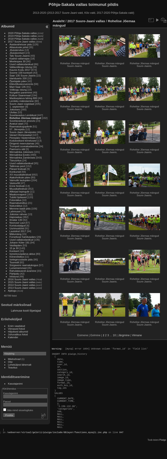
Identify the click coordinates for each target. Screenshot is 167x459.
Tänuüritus (16, 160)
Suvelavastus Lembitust (23, 115)
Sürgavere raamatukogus (24, 265)
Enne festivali (17, 185)
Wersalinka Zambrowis (22, 157)
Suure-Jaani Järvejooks (23, 132)
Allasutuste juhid (19, 47)
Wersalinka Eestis (20, 154)
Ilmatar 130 (16, 219)
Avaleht (59, 21)
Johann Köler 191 (20, 242)
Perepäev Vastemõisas (23, 137)
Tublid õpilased (18, 197)
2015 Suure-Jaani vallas (21, 282)
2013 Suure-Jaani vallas (21, 287)
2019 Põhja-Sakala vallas (22, 35)
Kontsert (14, 251)
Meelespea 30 (18, 61)
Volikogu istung (18, 89)
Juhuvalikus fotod (18, 334)
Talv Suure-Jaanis (20, 55)
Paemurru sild (17, 149)
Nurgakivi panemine (21, 92)
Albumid (7, 26)
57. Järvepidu (17, 129)
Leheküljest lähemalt (19, 364)
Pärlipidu (15, 273)
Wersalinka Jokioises (21, 151)
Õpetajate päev (18, 81)
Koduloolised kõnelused (23, 140)
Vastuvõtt (15, 183)
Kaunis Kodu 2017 (20, 69)
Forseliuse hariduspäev (23, 236)
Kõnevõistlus (17, 256)
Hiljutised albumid (18, 331)
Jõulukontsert (17, 52)
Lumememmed (18, 268)
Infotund (14, 276)
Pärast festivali (18, 168)
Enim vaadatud (16, 325)
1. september (17, 106)
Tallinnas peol (17, 166)
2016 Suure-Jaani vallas (21, 279)
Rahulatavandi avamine (23, 270)
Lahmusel (15, 211)
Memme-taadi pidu (20, 208)
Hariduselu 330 (18, 78)
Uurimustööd (17, 228)
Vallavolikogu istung (21, 67)
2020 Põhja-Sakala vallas (22, 33)
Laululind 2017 (18, 231)
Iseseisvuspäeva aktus (22, 253)
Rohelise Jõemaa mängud (25, 117)
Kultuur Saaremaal (20, 95)
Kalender (13, 337)
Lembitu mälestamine (22, 101)
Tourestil (14, 262)
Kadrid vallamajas (20, 58)
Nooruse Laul (17, 222)
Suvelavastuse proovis (22, 120)
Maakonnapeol (18, 194)
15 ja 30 (14, 248)
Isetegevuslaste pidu (21, 259)
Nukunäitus (16, 205)
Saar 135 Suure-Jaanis (23, 75)
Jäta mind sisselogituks (18, 410)
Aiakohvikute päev (20, 177)
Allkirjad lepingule (20, 191)
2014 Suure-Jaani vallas (21, 285)
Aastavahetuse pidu (21, 44)
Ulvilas (13, 112)
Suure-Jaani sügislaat (22, 103)
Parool (7, 401)
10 (114, 335)
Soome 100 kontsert (21, 72)
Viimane (137, 335)
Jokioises (15, 109)
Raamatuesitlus (18, 202)
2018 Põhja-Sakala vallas (22, 38)
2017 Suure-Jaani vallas (21, 41)
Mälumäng (16, 234)
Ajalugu (12, 290)
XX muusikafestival (20, 174)
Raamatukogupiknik (21, 126)
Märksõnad (14, 359)
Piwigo (162, 455)
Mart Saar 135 (18, 86)
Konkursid (15, 171)
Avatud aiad (16, 123)
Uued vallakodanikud (21, 64)
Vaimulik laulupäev (20, 180)
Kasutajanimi (15, 383)
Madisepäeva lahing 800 (23, 98)
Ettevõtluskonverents (21, 84)
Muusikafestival (18, 188)
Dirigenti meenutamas (22, 143)
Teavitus (12, 367)
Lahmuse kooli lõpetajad (26, 310)
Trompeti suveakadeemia (24, 146)
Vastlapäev (16, 245)
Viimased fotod (16, 328)
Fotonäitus (16, 200)
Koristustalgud (18, 225)
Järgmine (124, 335)
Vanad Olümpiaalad (21, 134)
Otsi (10, 361)
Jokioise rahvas (18, 214)
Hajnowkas (16, 217)
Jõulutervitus (17, 50)
